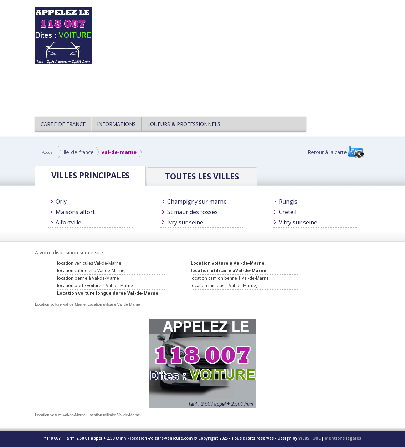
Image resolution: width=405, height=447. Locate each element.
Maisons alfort (75, 212)
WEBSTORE (309, 438)
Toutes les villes (202, 176)
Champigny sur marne (197, 201)
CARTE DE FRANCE (63, 124)
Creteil (287, 212)
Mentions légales (343, 438)
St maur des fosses (192, 212)
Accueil (48, 152)
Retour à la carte (327, 152)
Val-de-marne (119, 152)
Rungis (288, 201)
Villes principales (90, 175)
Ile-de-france (79, 152)
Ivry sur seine (185, 222)
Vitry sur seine (298, 222)
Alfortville (68, 222)
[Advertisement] (236, 57)
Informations (116, 124)
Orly (61, 201)
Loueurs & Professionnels (183, 124)
